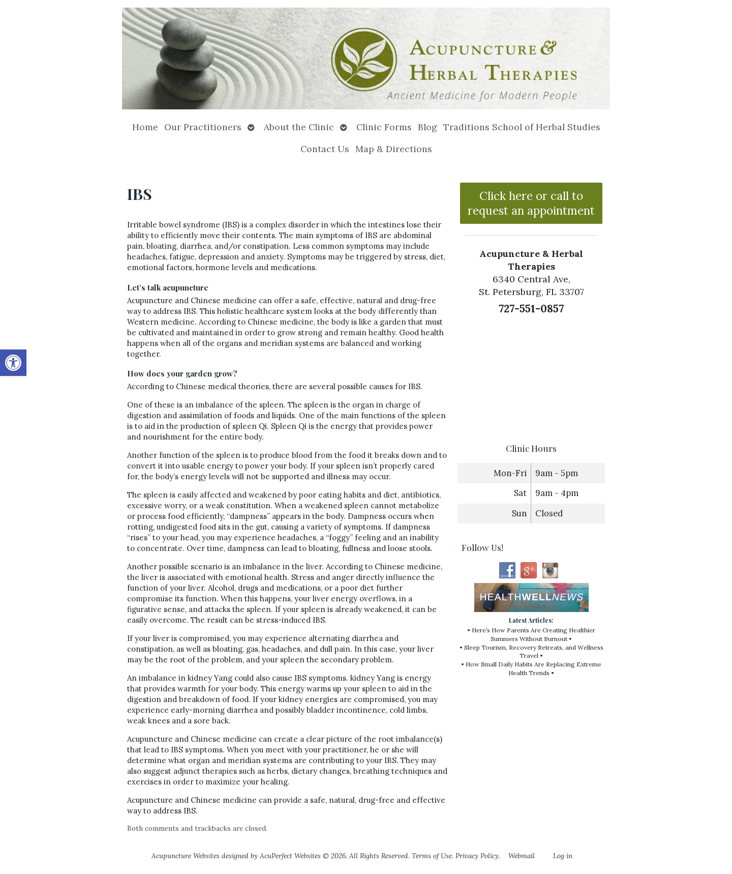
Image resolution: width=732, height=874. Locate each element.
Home (145, 127)
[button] (13, 362)
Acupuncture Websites (185, 855)
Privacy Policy (477, 855)
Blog (427, 127)
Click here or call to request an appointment (531, 203)
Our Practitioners (202, 127)
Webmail (521, 855)
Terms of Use (432, 855)
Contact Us (324, 149)
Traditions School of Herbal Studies (521, 127)
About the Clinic (299, 127)
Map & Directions (393, 149)
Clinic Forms (384, 127)
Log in (562, 855)
